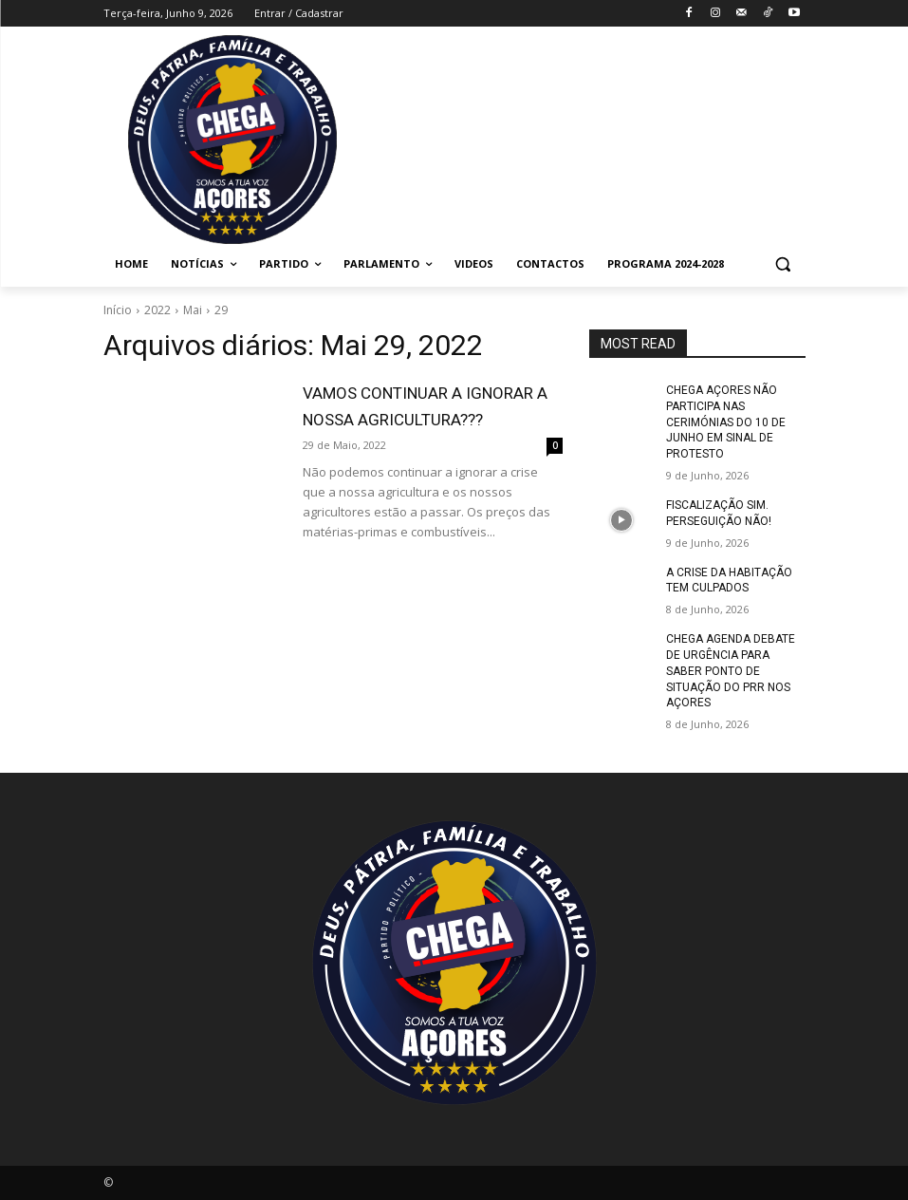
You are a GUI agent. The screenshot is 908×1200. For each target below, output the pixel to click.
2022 (157, 310)
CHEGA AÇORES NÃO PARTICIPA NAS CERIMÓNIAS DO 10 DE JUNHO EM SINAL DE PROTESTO (726, 422)
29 (221, 310)
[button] (783, 264)
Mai (192, 310)
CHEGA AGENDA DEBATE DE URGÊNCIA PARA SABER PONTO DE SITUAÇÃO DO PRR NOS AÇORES (730, 670)
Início (117, 310)
